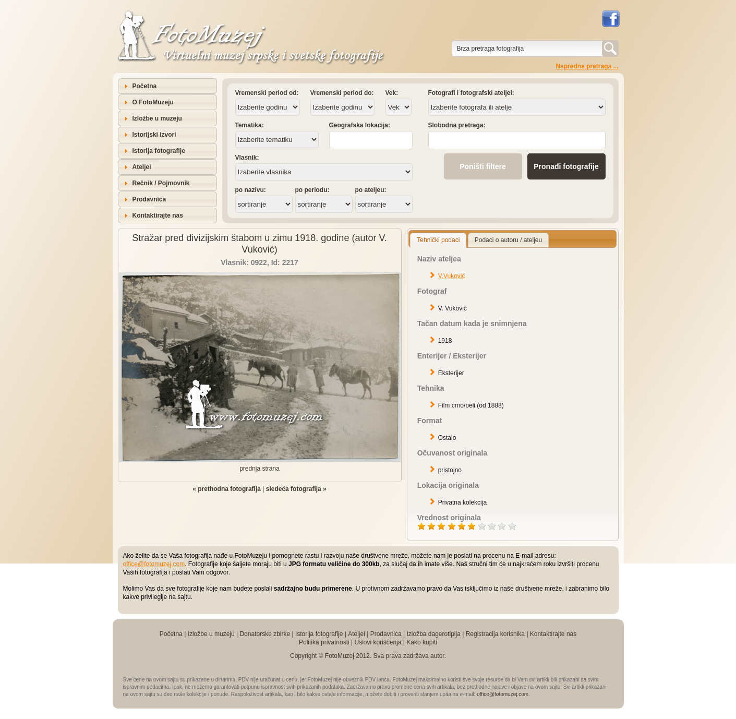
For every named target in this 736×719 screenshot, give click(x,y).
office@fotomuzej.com (154, 564)
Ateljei (141, 167)
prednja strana (259, 468)
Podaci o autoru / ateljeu (508, 240)
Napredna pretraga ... (587, 66)
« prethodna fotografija (226, 489)
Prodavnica (149, 199)
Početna (144, 86)
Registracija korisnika (495, 634)
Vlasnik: (247, 157)
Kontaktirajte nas (157, 215)
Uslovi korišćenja (377, 642)
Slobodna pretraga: (457, 125)
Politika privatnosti (324, 642)
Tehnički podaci (438, 240)
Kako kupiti (421, 642)
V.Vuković (451, 276)
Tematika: (249, 125)
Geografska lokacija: (359, 125)
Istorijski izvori (154, 134)
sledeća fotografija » (296, 489)
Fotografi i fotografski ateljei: (471, 93)
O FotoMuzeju (153, 102)
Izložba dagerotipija (433, 634)
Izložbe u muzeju (157, 118)
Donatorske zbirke (264, 634)
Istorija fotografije (158, 150)
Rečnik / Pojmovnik (161, 183)
